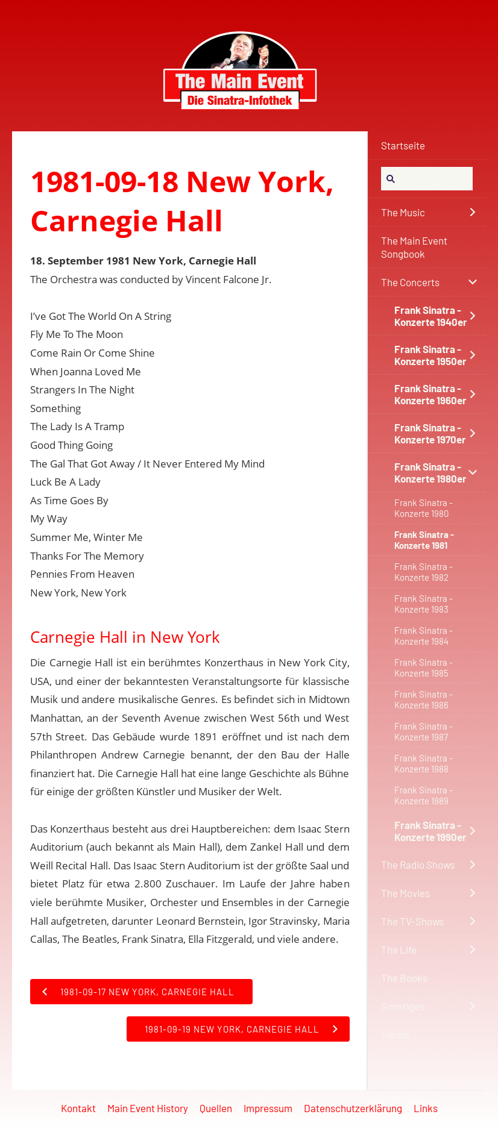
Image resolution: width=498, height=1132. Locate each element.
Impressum (268, 1108)
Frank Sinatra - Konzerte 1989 (423, 795)
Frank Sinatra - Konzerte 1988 (423, 763)
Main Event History (147, 1108)
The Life (399, 949)
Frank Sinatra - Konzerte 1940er (430, 316)
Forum (395, 1034)
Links (426, 1108)
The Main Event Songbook (414, 247)
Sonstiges (402, 1006)
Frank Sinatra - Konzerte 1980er (430, 472)
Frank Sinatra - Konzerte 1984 (423, 635)
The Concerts (410, 282)
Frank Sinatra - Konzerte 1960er (430, 394)
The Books (404, 978)
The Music (403, 212)
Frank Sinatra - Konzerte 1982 (423, 572)
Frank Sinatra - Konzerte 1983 (423, 603)
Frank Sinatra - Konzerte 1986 (423, 699)
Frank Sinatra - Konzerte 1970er (430, 433)
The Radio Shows (418, 864)
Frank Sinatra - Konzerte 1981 (424, 540)
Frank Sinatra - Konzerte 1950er (430, 355)
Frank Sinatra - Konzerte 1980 (423, 508)
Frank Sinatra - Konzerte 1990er (430, 831)
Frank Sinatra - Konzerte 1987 (423, 731)
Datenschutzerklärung (353, 1108)
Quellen (216, 1108)
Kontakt (78, 1108)
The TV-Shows (412, 921)
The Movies (405, 893)
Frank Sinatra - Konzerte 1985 (423, 667)
